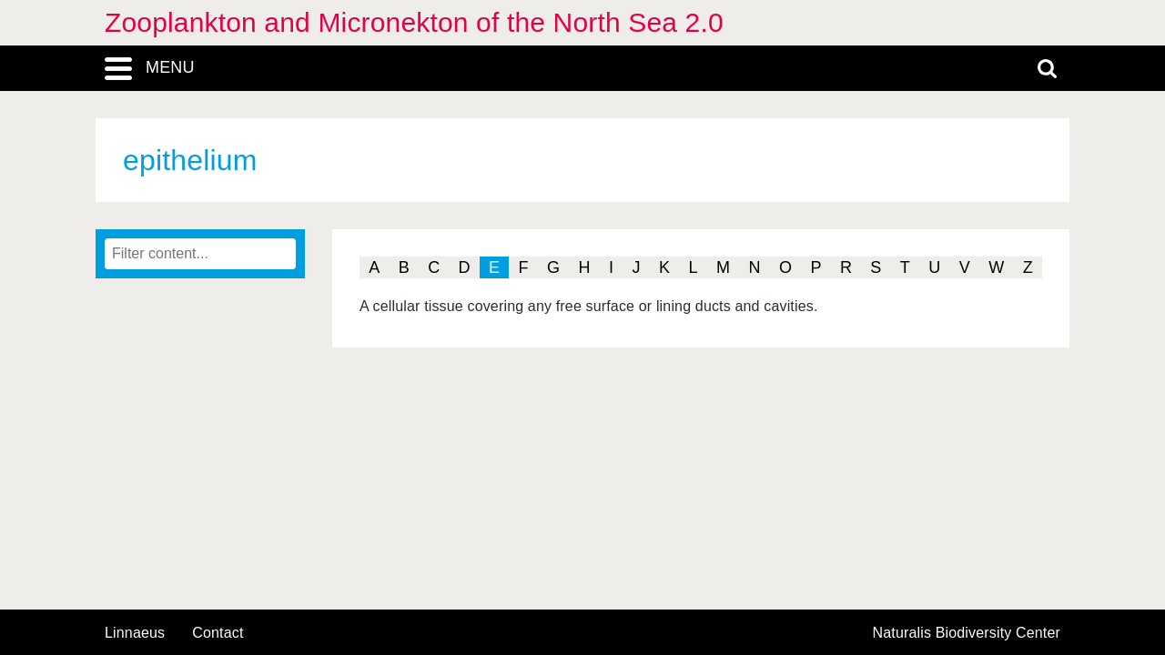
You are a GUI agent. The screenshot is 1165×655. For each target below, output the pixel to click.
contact (217, 632)
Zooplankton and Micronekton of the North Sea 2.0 (414, 22)
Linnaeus (135, 633)
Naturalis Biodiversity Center (967, 633)
